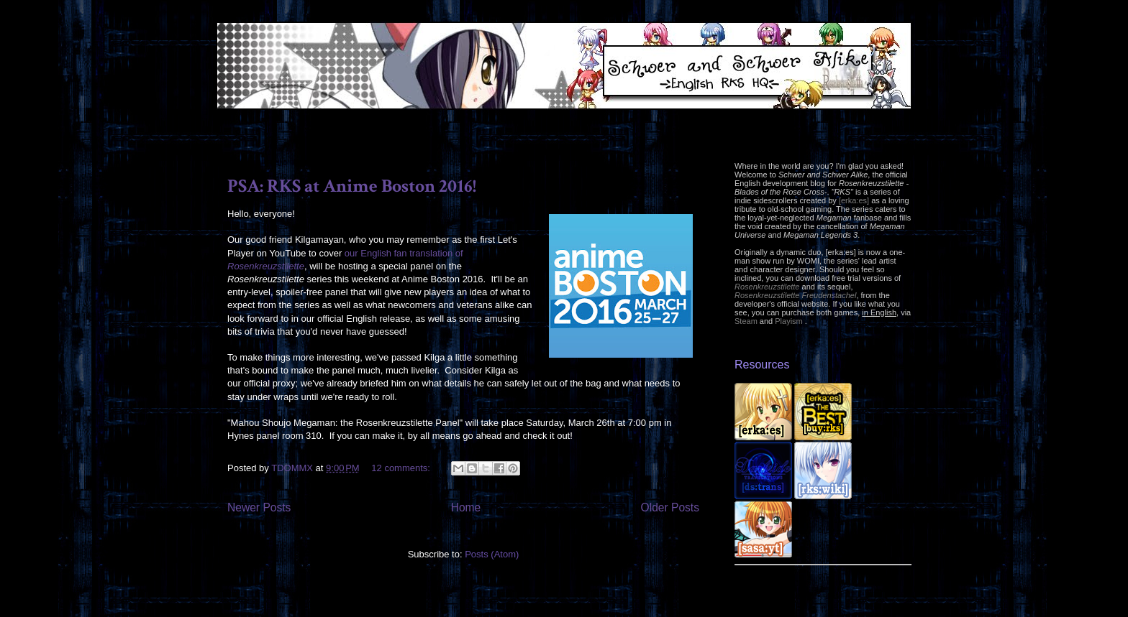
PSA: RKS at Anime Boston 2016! (351, 186)
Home (466, 507)
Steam (746, 321)
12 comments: (401, 468)
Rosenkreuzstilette (265, 266)
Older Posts (670, 507)
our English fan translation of (404, 253)
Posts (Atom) (492, 554)
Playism (789, 321)
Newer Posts (259, 507)
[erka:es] (854, 200)
